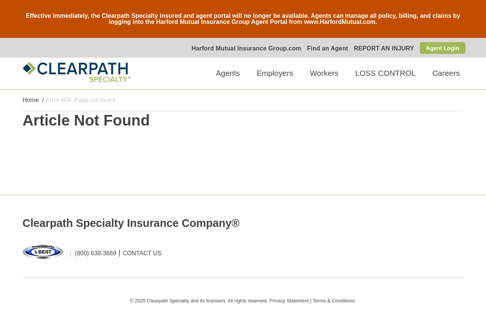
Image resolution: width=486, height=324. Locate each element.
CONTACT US (142, 253)
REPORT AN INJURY (381, 48)
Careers (446, 73)
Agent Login (441, 47)
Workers (324, 73)
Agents (228, 73)
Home (30, 100)
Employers (275, 73)
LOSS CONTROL (385, 73)
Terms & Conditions (333, 301)
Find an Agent (324, 48)
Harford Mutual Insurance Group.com (243, 48)
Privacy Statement (289, 301)
